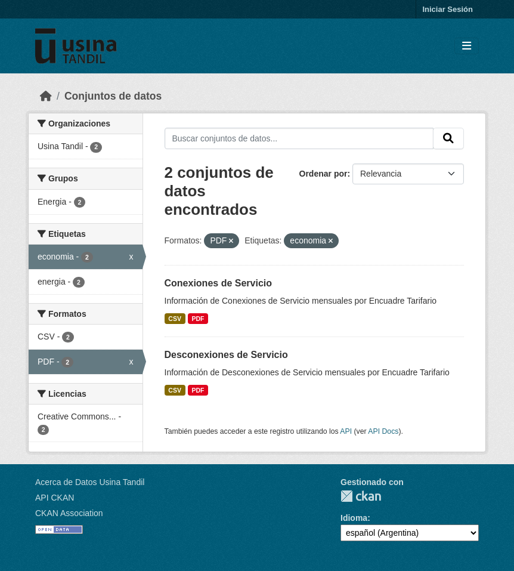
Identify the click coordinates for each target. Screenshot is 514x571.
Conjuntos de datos (113, 96)
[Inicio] (46, 96)
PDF (197, 318)
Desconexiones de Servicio (226, 355)
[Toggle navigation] (466, 46)
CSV (174, 318)
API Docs (383, 431)
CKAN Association (69, 513)
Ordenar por (323, 173)
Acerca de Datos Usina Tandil (89, 482)
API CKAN (54, 497)
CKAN (360, 496)
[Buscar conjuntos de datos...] (299, 138)
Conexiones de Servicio (219, 283)
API (346, 431)
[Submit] (448, 138)
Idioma (353, 518)
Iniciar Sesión (447, 9)
